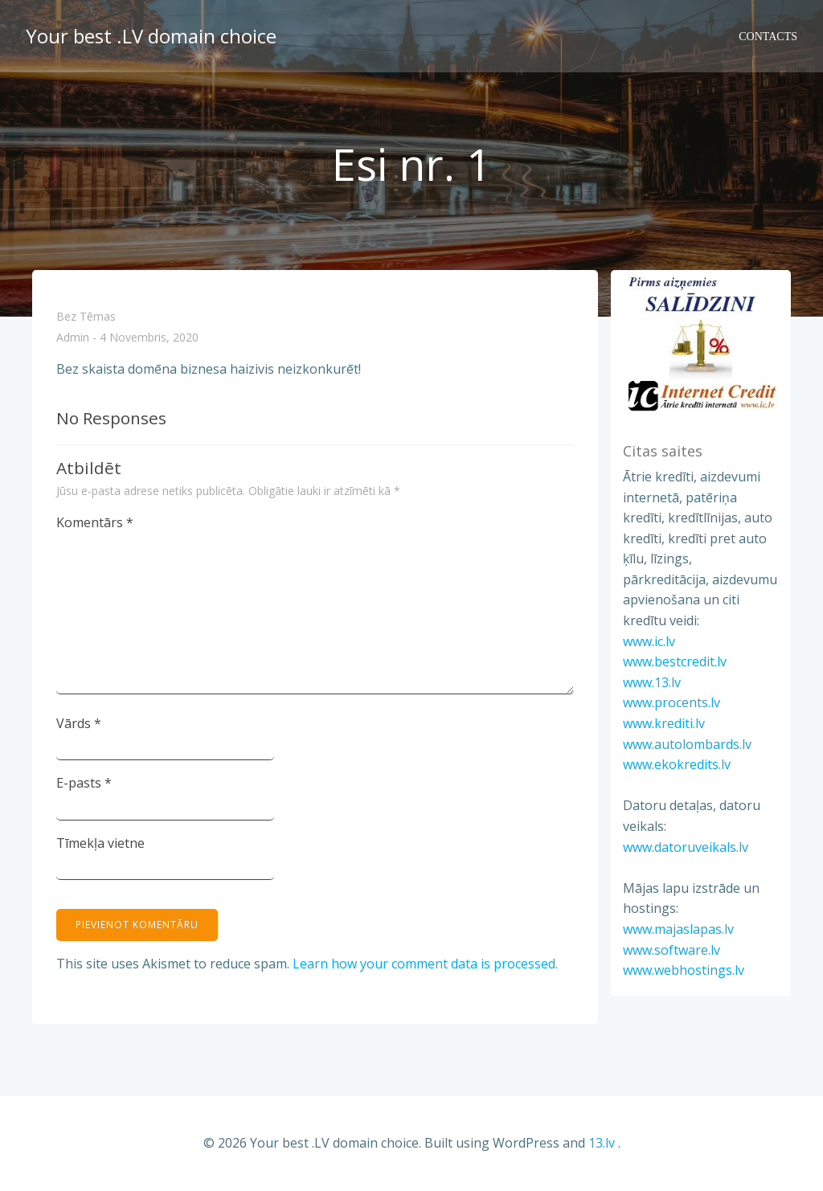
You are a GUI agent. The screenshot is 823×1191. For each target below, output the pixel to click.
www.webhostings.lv (683, 970)
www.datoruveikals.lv (685, 847)
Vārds (78, 723)
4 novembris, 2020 (149, 338)
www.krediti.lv (664, 723)
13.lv (601, 1143)
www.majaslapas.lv (678, 929)
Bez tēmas (86, 316)
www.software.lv (671, 950)
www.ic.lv (649, 641)
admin (72, 338)
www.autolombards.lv (687, 744)
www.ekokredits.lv (677, 764)
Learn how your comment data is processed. (425, 963)
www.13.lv (652, 682)
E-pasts (84, 783)
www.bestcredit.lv (675, 661)
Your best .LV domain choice (151, 36)
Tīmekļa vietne (100, 843)
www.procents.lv (671, 702)
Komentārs (94, 522)
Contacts (768, 37)
